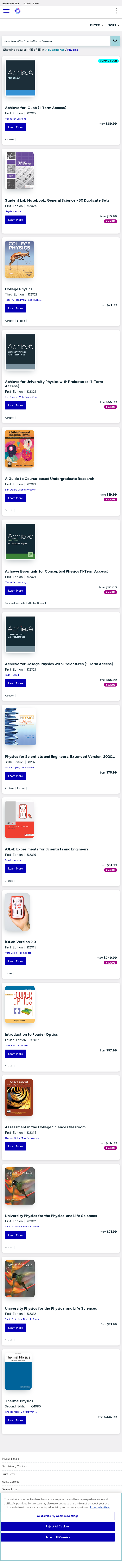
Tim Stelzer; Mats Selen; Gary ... (22, 397)
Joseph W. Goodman (16, 1045)
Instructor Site (11, 3)
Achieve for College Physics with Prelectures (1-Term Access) (59, 664)
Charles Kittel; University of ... (21, 1411)
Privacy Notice (10, 1458)
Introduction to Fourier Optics (31, 1034)
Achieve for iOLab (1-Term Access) (35, 107)
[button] (116, 11)
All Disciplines (54, 50)
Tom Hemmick (13, 860)
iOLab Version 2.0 (20, 942)
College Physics (18, 289)
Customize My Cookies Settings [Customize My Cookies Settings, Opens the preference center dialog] (57, 1515)
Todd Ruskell (12, 674)
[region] (61, 1527)
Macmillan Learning (15, 118)
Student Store (31, 3)
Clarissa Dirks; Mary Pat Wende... (23, 1138)
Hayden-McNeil (13, 211)
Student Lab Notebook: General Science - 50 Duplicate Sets (57, 200)
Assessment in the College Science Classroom (45, 1127)
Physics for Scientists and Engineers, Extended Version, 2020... (60, 756)
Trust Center (9, 1474)
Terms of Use (9, 1489)
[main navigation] (6, 11)
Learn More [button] (15, 127)
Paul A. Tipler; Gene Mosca (19, 767)
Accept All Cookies (57, 1537)
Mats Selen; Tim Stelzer (18, 952)
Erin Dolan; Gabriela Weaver (20, 489)
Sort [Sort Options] (114, 25)
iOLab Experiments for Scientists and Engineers (47, 849)
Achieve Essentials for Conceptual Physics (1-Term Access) (56, 571)
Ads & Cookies (10, 1481)
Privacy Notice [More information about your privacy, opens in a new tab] (100, 1507)
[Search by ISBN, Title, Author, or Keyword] (56, 41)
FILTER (96, 25)
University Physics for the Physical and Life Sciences (51, 1215)
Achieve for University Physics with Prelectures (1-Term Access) (54, 384)
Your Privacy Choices (14, 1466)
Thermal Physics (19, 1401)
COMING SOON (108, 61)
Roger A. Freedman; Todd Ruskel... (23, 299)
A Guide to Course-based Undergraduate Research (49, 478)
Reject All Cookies (57, 1526)
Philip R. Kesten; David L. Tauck (22, 1226)
